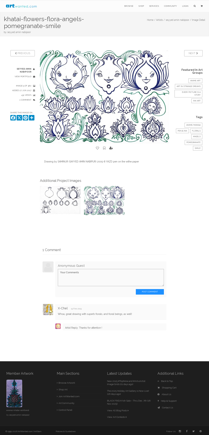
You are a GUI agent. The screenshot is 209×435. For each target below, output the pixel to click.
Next (193, 53)
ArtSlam (37, 431)
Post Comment (150, 291)
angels (197, 136)
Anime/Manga (193, 125)
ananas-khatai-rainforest (17, 410)
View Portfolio (23, 76)
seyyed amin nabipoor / (178, 20)
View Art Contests (117, 417)
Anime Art (195, 81)
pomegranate (193, 142)
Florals (196, 131)
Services (154, 6)
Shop (141, 6)
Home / (151, 20)
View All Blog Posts (118, 410)
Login (185, 6)
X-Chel (63, 308)
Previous (22, 53)
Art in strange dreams (189, 86)
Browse (128, 6)
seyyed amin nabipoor (19, 32)
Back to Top (165, 381)
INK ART (197, 101)
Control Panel (65, 410)
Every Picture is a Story (191, 93)
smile (198, 148)
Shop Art (63, 389)
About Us (164, 394)
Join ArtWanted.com (69, 396)
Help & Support (167, 401)
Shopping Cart (167, 387)
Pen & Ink (182, 131)
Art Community (66, 403)
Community (170, 6)
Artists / (160, 20)
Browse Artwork (67, 383)
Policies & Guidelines (66, 431)
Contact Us (165, 407)
